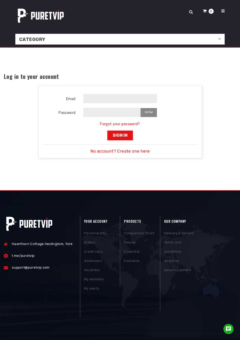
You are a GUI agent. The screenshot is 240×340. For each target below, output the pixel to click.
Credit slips (93, 252)
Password (67, 113)
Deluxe (129, 243)
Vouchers (92, 270)
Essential (131, 252)
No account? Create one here (120, 151)
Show (149, 112)
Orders (89, 243)
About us (171, 261)
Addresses (93, 261)
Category (32, 39)
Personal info (95, 234)
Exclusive (132, 261)
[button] (208, 11)
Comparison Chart (139, 234)
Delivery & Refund (179, 234)
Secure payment (177, 270)
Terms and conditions (172, 247)
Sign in (120, 135)
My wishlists (94, 280)
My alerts (91, 289)
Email (71, 99)
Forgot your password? (120, 124)
